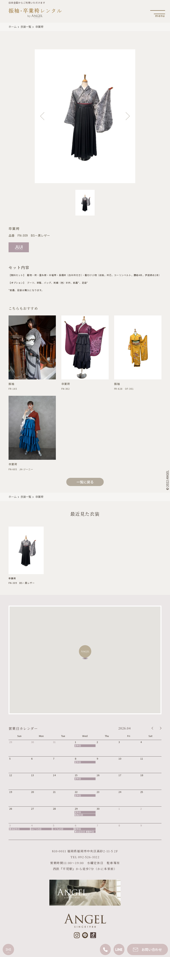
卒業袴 (39, 27)
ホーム (13, 27)
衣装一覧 (26, 27)
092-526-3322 (89, 857)
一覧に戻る (85, 481)
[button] (85, 652)
